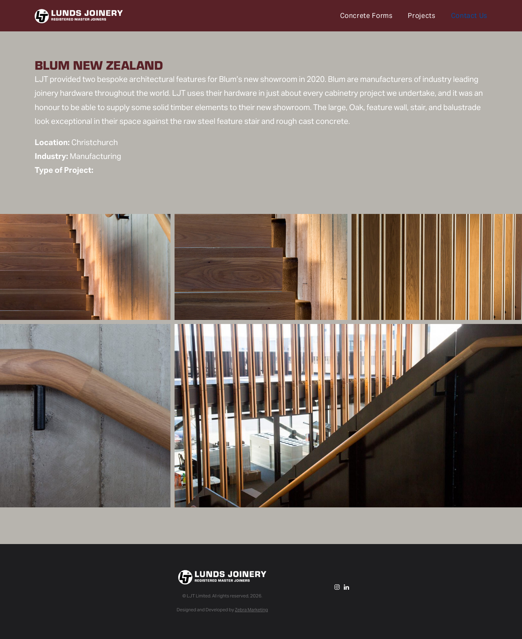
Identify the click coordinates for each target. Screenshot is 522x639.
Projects (421, 15)
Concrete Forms (366, 15)
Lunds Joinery (79, 16)
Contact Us (469, 15)
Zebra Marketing (251, 610)
